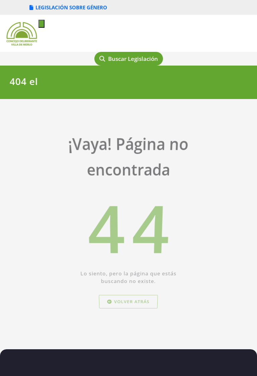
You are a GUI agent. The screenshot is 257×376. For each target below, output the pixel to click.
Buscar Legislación (128, 59)
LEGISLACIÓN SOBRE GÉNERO (68, 7)
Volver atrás (128, 310)
